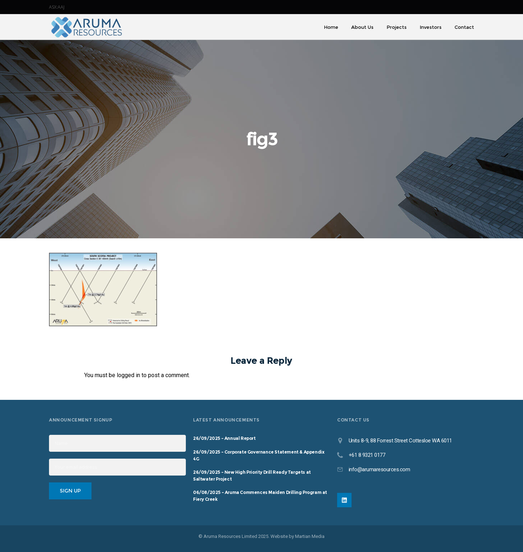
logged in (128, 375)
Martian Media (310, 536)
